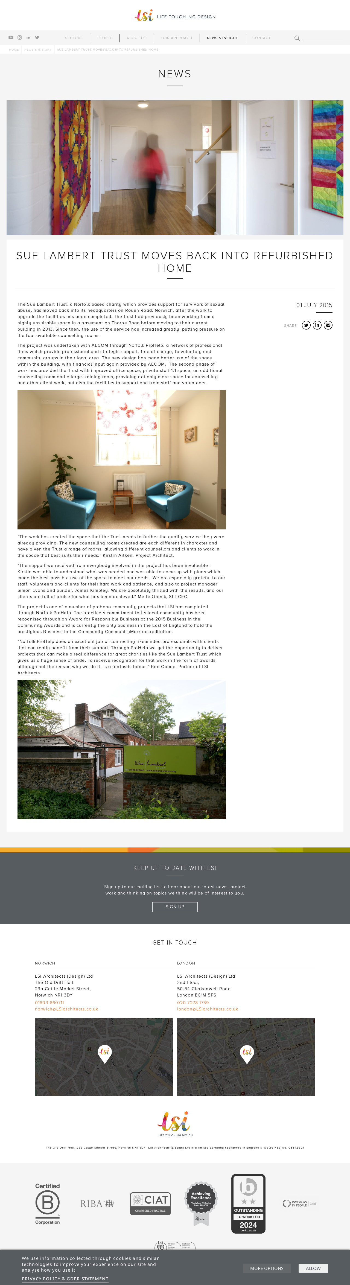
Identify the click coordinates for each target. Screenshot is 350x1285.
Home (14, 49)
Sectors (74, 38)
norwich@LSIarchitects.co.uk (66, 1009)
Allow (313, 1268)
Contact (261, 38)
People (104, 38)
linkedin (28, 37)
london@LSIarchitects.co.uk (207, 1009)
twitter (37, 37)
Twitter (306, 325)
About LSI (137, 38)
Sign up (175, 907)
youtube (11, 37)
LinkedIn (317, 325)
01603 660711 (49, 1003)
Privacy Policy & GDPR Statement (65, 1279)
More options (267, 1268)
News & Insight (222, 38)
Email (328, 325)
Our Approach (176, 38)
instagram (19, 37)
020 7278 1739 (193, 1003)
